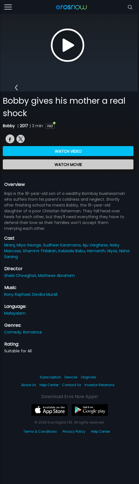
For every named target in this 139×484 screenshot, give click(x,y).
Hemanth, (97, 251)
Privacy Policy (74, 431)
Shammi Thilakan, (40, 251)
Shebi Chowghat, (21, 275)
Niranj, (10, 245)
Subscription (50, 377)
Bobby (9, 126)
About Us (28, 385)
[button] (16, 87)
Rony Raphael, (18, 294)
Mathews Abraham (56, 275)
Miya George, (30, 245)
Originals (88, 377)
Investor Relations (100, 385)
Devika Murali (45, 294)
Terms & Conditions (40, 431)
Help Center (49, 385)
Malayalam (15, 313)
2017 (24, 126)
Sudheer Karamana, (63, 245)
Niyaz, (113, 251)
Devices (71, 377)
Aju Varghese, (96, 245)
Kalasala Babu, (72, 251)
